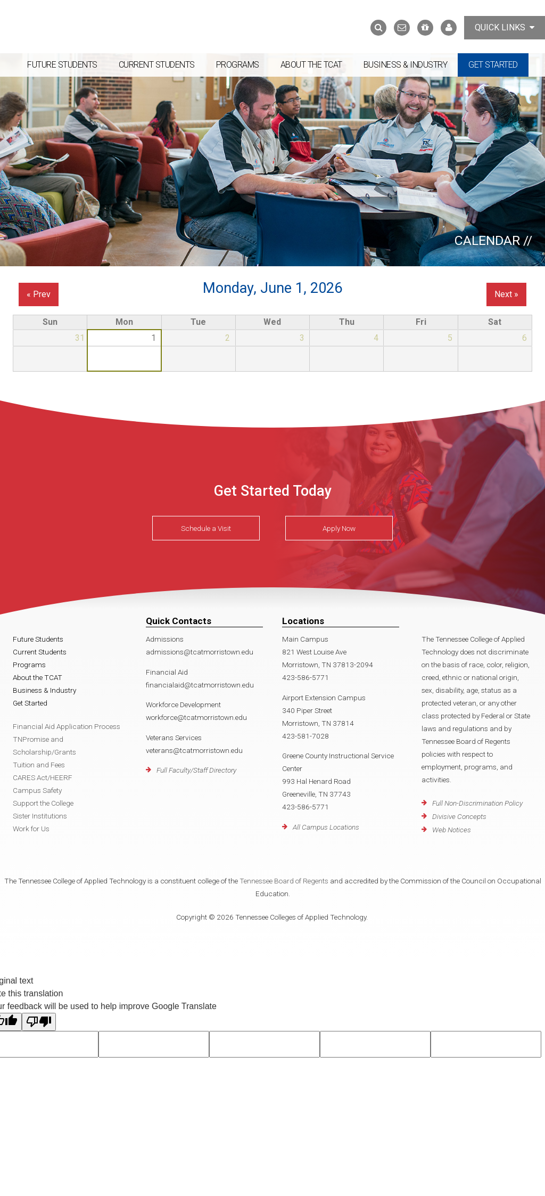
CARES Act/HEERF (42, 777)
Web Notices (451, 829)
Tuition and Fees (39, 764)
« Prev (39, 294)
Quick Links (504, 27)
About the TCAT (311, 65)
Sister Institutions (40, 816)
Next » (506, 294)
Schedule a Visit (206, 528)
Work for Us (31, 828)
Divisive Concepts (459, 816)
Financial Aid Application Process (66, 726)
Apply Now (339, 528)
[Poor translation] (39, 1022)
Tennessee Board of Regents (284, 880)
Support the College (43, 803)
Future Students (62, 65)
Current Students (157, 65)
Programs (237, 65)
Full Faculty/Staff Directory (196, 770)
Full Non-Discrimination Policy (477, 803)
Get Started (493, 65)
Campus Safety (37, 790)
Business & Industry (406, 65)
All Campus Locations (326, 827)
